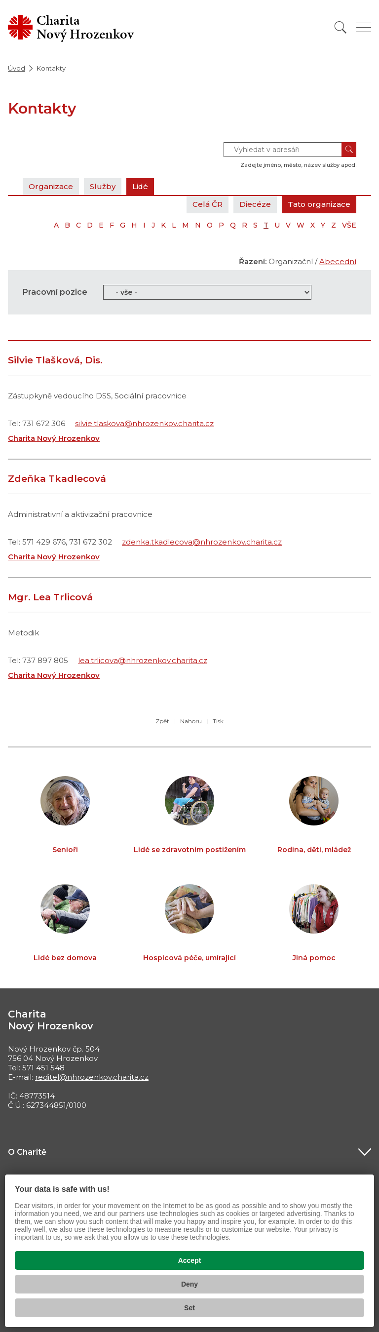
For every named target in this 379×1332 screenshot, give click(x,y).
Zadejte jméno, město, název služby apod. (298, 164)
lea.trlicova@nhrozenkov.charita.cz (142, 660)
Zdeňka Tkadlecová (57, 478)
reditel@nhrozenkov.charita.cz (92, 1077)
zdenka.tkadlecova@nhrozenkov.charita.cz (202, 542)
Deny (189, 1284)
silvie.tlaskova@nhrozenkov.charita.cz (144, 423)
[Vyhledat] (340, 27)
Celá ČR (207, 204)
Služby (102, 186)
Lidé (140, 186)
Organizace (51, 186)
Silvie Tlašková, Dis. (55, 360)
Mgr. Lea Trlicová (50, 597)
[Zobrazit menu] (363, 27)
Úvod (16, 68)
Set (189, 1308)
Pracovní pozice (55, 292)
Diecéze (255, 204)
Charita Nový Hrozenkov (54, 438)
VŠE (349, 225)
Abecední (337, 261)
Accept (189, 1260)
